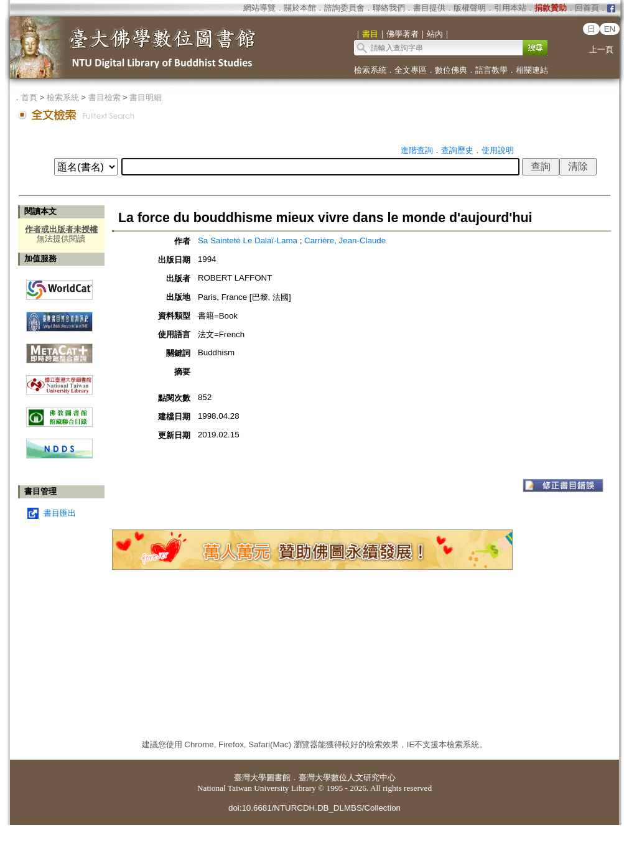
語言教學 (491, 70)
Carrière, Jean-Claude (345, 240)
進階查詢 (417, 150)
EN (610, 29)
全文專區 (410, 70)
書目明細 (145, 97)
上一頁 (601, 49)
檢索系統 (370, 70)
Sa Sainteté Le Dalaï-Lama (249, 240)
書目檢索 (104, 97)
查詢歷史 (457, 150)
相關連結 (532, 70)
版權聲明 (470, 7)
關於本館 (300, 7)
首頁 (29, 97)
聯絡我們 (389, 7)
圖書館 (278, 777)
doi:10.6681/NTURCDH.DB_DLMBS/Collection (314, 808)
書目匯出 (60, 513)
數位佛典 (451, 70)
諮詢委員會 (344, 7)
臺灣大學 (250, 777)
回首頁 (587, 7)
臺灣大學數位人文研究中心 (347, 777)
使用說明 (498, 150)
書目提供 (429, 7)
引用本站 (510, 7)
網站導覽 (259, 7)
